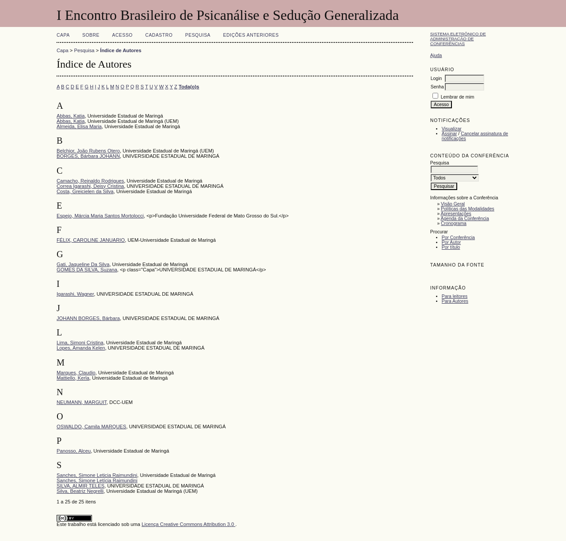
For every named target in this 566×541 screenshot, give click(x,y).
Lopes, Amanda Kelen (81, 348)
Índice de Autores (120, 50)
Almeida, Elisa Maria (79, 126)
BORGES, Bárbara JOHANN (88, 156)
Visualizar (452, 128)
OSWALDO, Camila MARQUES (91, 426)
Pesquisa (197, 35)
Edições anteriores (251, 35)
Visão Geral (453, 204)
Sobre (90, 35)
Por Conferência (458, 237)
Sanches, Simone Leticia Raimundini (97, 475)
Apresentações (456, 213)
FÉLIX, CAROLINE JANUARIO (91, 240)
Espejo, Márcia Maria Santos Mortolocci (100, 215)
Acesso (122, 35)
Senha (437, 86)
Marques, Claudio (76, 372)
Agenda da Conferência (465, 218)
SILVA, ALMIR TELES (80, 485)
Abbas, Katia (70, 115)
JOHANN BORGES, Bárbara (88, 318)
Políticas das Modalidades (467, 208)
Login (436, 78)
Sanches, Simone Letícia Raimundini (97, 480)
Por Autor (451, 242)
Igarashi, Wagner (75, 294)
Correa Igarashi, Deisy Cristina (90, 186)
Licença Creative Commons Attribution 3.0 (188, 524)
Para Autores (455, 301)
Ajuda (436, 55)
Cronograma (454, 223)
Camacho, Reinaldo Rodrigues (90, 180)
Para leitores (454, 296)
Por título (451, 247)
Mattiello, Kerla (73, 378)
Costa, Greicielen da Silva (85, 191)
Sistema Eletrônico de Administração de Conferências (458, 38)
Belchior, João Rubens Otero (88, 150)
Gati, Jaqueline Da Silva (83, 264)
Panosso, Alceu (74, 450)
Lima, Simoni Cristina (80, 342)
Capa (63, 35)
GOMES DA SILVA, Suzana (87, 269)
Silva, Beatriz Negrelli (80, 491)
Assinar (449, 133)
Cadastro (158, 35)
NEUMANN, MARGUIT (82, 402)
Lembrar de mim (457, 97)
